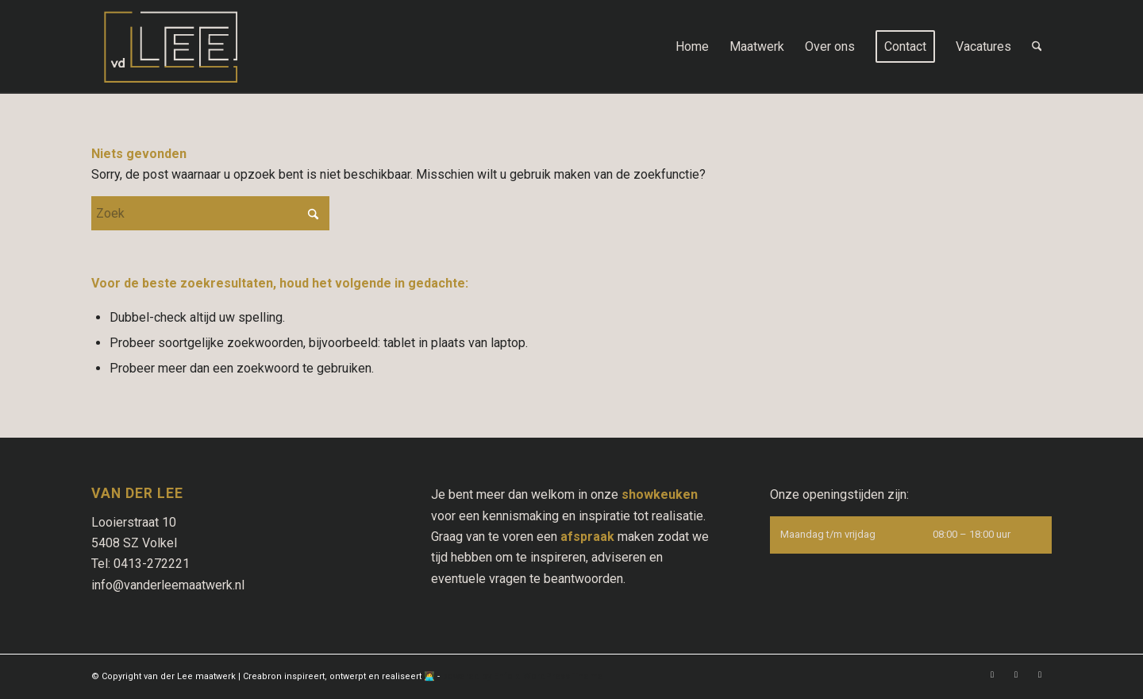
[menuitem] (692, 47)
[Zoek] (1037, 47)
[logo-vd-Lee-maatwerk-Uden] (170, 47)
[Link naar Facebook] (992, 674)
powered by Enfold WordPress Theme (522, 676)
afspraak (587, 536)
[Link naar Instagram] (1016, 674)
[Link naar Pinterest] (1040, 674)
